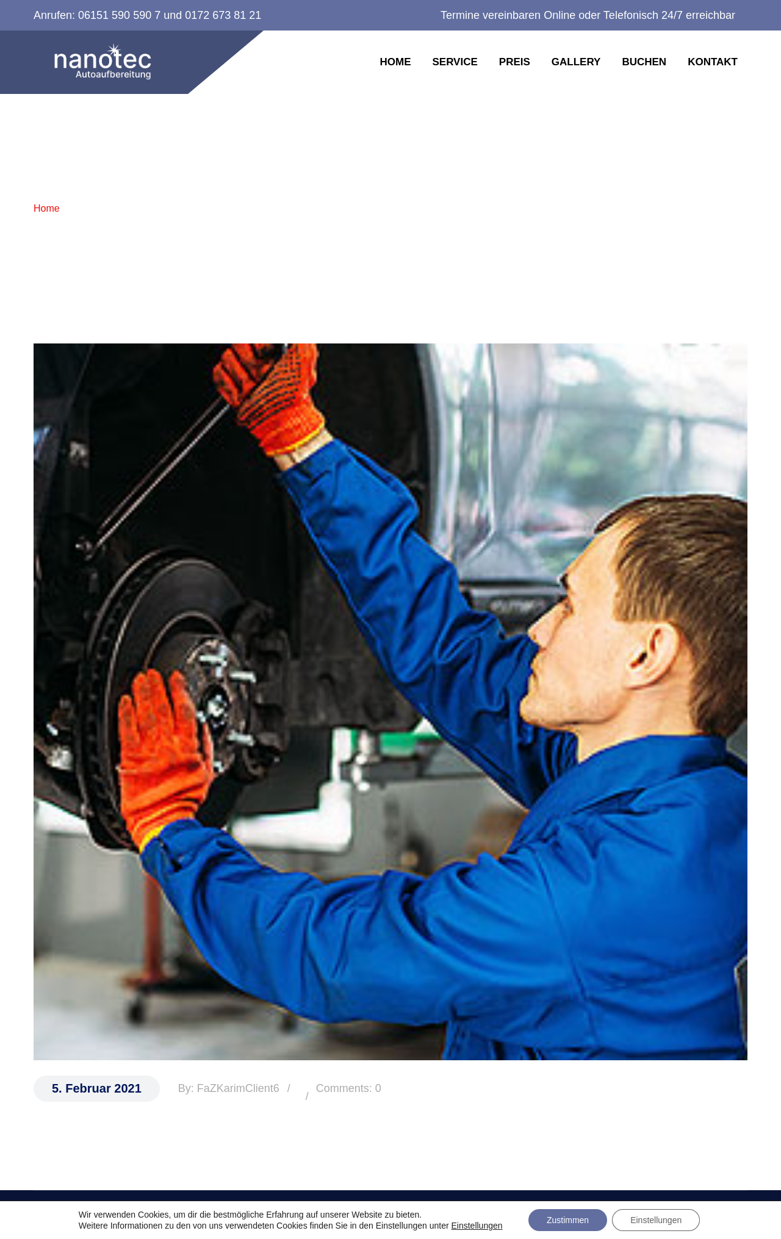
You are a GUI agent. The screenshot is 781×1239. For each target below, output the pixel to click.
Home (395, 62)
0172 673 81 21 (223, 15)
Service (454, 62)
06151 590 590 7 (119, 15)
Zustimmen (568, 1220)
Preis (514, 62)
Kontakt (713, 62)
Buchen (644, 62)
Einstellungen (476, 1225)
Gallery (576, 62)
